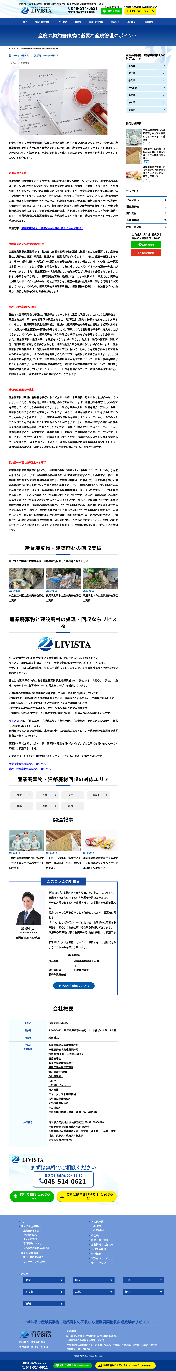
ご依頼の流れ (30, 1235)
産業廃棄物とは (31, 1231)
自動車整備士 (55, 1076)
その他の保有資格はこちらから (73, 985)
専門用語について (32, 1243)
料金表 (78, 22)
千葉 (45, 795)
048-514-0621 (84, 8)
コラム (13, 63)
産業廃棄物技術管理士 (60, 1063)
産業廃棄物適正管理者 (60, 1067)
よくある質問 (30, 1239)
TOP (25, 22)
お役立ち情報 (98, 1249)
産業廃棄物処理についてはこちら (27, 764)
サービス (63, 22)
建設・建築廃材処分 (33, 1257)
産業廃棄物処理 (29, 1253)
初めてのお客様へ (43, 22)
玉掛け (52, 1081)
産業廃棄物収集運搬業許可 (63, 1045)
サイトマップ (98, 1263)
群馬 (19, 806)
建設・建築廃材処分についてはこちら (30, 768)
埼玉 (70, 795)
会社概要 (149, 22)
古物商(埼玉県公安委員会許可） (66, 1054)
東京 (19, 795)
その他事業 (97, 1222)
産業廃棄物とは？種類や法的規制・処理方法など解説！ (52, 228)
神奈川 (96, 795)
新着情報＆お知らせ (102, 1244)
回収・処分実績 (96, 22)
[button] (63, 1179)
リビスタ (14, 720)
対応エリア (132, 22)
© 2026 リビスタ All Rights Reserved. (88, 1356)
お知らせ (115, 22)
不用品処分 (98, 1226)
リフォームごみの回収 (34, 1262)
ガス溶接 (53, 1089)
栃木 (70, 806)
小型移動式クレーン (59, 1085)
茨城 (45, 806)
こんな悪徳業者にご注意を (36, 1248)
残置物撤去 (98, 1230)
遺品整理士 (54, 1058)
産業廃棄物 (25, 63)
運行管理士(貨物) (58, 1072)
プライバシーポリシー (103, 1258)
